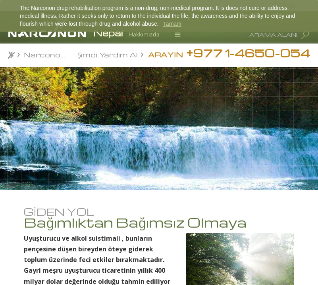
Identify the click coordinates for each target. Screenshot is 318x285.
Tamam (172, 24)
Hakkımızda (144, 34)
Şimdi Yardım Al (107, 54)
